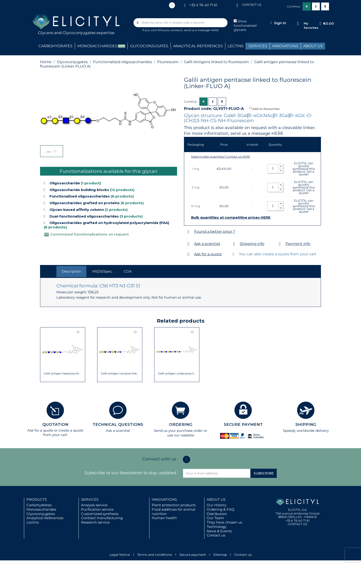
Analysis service (94, 505)
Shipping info (252, 243)
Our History (216, 505)
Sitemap (220, 555)
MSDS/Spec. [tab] (102, 271)
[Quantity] (272, 168)
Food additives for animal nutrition (173, 511)
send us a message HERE (201, 30)
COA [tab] (128, 271)
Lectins (32, 522)
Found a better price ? (214, 231)
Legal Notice (120, 555)
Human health (164, 518)
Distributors (217, 514)
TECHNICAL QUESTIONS (118, 424)
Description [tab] (71, 271)
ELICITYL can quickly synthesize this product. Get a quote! (304, 169)
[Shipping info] (234, 244)
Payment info (297, 243)
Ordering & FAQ (220, 509)
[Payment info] (280, 244)
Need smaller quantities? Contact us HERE (220, 156)
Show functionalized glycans (245, 25)
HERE (277, 133)
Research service (95, 522)
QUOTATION (55, 424)
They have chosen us (224, 522)
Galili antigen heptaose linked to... (63, 373)
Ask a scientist (207, 243)
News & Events (219, 531)
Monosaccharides (41, 509)
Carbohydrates (39, 505)
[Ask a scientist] (188, 244)
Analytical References (44, 518)
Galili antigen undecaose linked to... (177, 373)
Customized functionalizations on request (86, 234)
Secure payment (192, 555)
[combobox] (181, 22)
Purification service (97, 509)
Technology (216, 526)
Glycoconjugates (40, 514)
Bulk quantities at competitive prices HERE (231, 217)
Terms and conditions (154, 555)
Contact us (216, 535)
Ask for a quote (208, 254)
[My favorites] (297, 23)
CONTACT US (251, 4)
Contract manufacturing (102, 518)
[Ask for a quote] (188, 254)
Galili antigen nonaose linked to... (120, 373)
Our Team (215, 518)
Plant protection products (174, 505)
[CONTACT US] (237, 5)
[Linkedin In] (172, 5)
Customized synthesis (99, 514)
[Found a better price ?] (188, 232)
